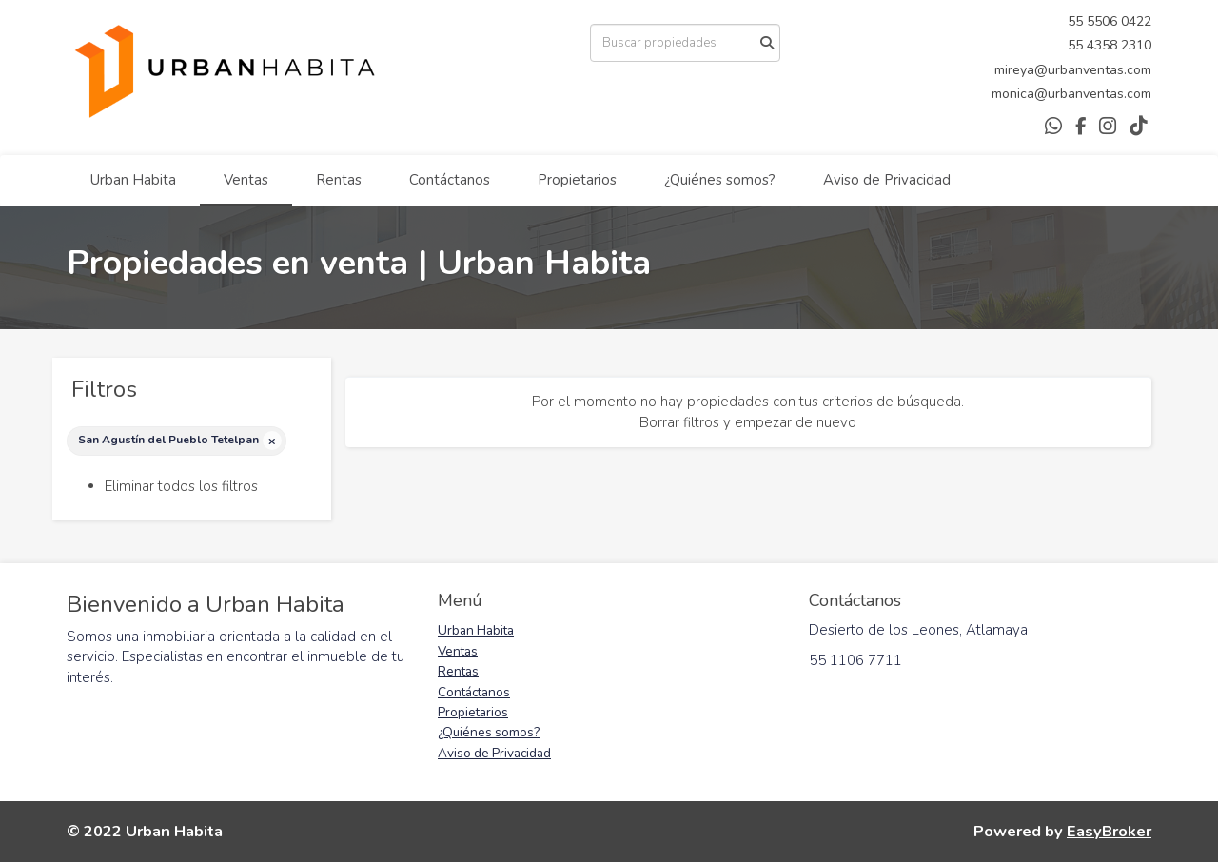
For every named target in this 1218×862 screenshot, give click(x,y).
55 (1077, 21)
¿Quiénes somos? (720, 179)
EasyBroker (1109, 831)
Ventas (246, 179)
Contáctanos (449, 179)
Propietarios (577, 179)
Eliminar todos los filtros (181, 486)
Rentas (339, 179)
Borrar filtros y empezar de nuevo (747, 422)
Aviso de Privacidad (887, 179)
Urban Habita (133, 179)
